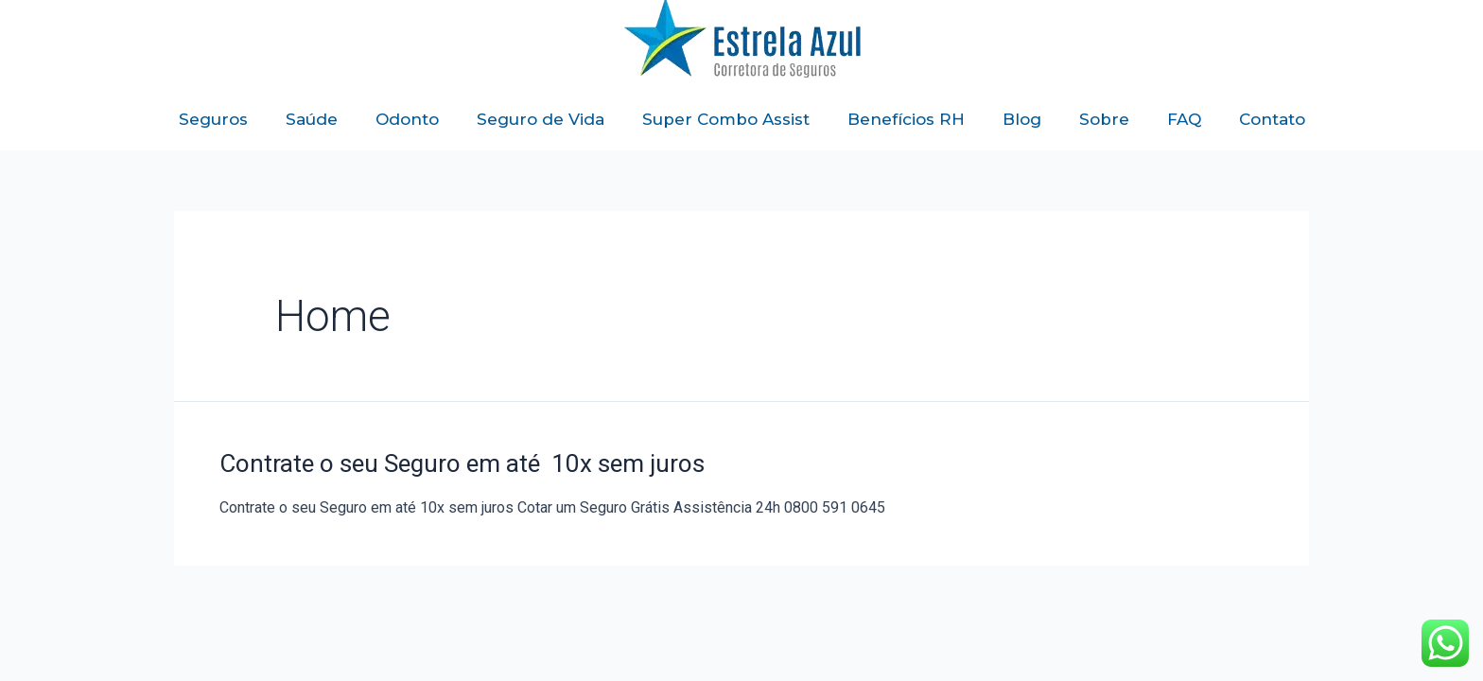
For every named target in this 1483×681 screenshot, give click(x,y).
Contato (1272, 119)
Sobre (1104, 119)
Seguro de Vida (540, 119)
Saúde (312, 119)
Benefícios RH (906, 119)
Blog (1022, 119)
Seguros (213, 119)
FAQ (1184, 119)
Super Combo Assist (726, 119)
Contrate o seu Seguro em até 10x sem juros (462, 463)
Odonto (407, 119)
